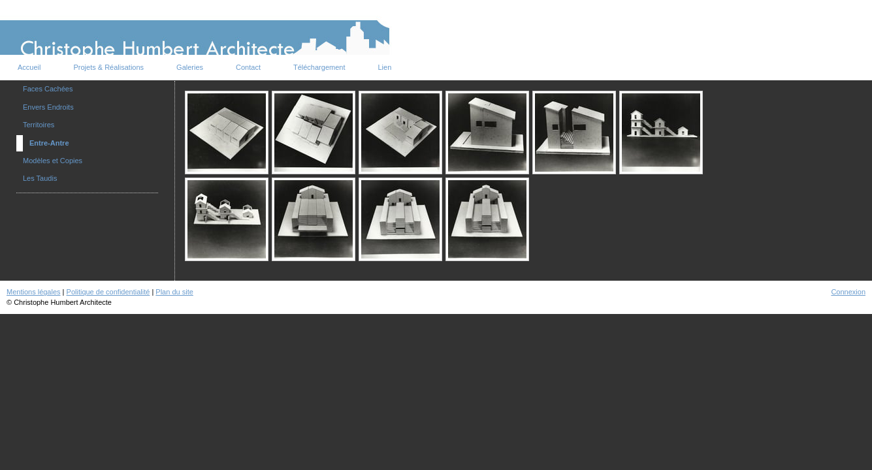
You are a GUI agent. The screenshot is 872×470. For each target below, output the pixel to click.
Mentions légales (34, 292)
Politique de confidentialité (108, 292)
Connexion (848, 292)
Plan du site (174, 292)
